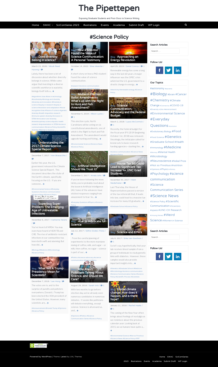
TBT (138, 338)
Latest (64, 356)
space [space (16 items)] (155, 210)
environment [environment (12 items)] (170, 109)
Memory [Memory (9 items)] (154, 152)
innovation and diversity (47, 119)
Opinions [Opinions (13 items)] (155, 169)
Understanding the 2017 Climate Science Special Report (48, 146)
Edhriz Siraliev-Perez (95, 231)
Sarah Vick (94, 285)
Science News (96, 144)
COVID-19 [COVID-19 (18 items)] (177, 105)
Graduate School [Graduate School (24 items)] (163, 142)
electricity (115, 90)
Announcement (39, 308)
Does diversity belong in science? (44, 58)
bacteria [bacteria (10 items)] (169, 89)
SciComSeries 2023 (67, 25)
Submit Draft (136, 25)
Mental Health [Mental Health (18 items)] (167, 152)
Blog (34, 57)
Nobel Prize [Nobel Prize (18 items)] (179, 161)
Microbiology (54, 250)
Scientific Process (124, 277)
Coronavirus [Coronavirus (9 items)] (165, 106)
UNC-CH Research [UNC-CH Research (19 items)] (171, 210)
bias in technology (54, 96)
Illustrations (90, 25)
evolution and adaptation (49, 108)
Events (105, 25)
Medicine (44, 250)
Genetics (114, 268)
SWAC (47, 25)
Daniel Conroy (132, 66)
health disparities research (50, 113)
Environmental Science (81, 144)
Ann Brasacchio (58, 155)
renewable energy (127, 90)
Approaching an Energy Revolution (124, 58)
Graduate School (118, 206)
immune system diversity (42, 116)
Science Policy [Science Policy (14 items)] (158, 201)
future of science (53, 110)
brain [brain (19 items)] (172, 94)
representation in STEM (49, 124)
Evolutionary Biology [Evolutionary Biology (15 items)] (161, 131)
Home (35, 25)
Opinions (62, 308)
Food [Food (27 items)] (177, 131)
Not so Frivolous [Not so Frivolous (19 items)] (161, 165)
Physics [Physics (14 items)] (165, 169)
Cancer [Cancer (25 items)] (182, 94)
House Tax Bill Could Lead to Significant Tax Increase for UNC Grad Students (127, 168)
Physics (92, 202)
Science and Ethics (129, 232)
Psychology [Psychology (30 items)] (160, 174)
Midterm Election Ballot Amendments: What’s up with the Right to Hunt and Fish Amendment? (87, 101)
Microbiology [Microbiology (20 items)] (159, 156)
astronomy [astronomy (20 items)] (158, 88)
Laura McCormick (134, 122)
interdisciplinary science (42, 121)
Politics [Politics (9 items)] (172, 169)
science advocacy (86, 257)
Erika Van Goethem (132, 238)
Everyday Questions (80, 202)
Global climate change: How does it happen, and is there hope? (124, 294)
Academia (119, 25)
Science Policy (51, 127)
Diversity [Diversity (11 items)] (155, 109)
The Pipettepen (109, 8)
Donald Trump (52, 308)
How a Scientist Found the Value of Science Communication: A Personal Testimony (87, 55)
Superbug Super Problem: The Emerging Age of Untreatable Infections (48, 208)
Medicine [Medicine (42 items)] (173, 147)
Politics (75, 257)
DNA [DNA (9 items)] (162, 109)
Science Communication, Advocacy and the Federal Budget (127, 110)
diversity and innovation (42, 102)
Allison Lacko (97, 114)
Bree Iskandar (96, 66)
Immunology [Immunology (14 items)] (157, 147)
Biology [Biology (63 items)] (160, 93)
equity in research (46, 105)
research (75, 86)
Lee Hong (55, 281)
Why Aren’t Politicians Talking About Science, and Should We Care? (87, 274)
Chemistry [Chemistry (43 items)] (160, 100)
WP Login (153, 25)
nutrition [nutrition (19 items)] (177, 165)
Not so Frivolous (137, 336)
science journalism (79, 89)
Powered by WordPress (41, 356)
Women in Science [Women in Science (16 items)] (173, 220)
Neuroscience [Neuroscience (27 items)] (161, 161)
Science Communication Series (123, 274)
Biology (36, 250)
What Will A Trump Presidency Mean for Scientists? (47, 272)
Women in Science (47, 130)
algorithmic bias (39, 96)
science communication (89, 86)
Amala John (96, 175)
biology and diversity (51, 99)
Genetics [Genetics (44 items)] (174, 137)
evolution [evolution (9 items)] (173, 126)
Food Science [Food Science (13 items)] (157, 137)
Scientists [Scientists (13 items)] (175, 206)
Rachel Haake (135, 305)
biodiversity (37, 99)
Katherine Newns (59, 220)
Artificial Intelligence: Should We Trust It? (88, 167)
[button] (186, 24)
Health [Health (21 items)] (180, 141)
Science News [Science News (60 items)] (166, 195)
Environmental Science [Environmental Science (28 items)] (168, 113)
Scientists (135, 277)
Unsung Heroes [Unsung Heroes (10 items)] (157, 215)
